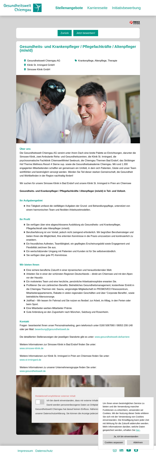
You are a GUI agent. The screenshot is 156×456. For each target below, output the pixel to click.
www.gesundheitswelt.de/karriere (112, 337)
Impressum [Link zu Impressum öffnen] (25, 450)
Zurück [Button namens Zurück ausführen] (65, 33)
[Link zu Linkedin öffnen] (121, 450)
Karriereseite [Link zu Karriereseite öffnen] (97, 8)
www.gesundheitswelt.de (33, 371)
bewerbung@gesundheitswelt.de (52, 329)
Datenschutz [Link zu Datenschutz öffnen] (44, 450)
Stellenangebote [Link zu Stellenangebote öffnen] (69, 8)
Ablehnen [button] (138, 442)
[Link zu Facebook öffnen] (136, 450)
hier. (138, 430)
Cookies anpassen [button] (114, 442)
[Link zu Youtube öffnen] (129, 450)
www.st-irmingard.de (31, 360)
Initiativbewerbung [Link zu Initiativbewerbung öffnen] (126, 8)
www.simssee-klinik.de (31, 348)
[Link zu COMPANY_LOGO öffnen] (23, 8)
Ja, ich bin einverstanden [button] (126, 436)
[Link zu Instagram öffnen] (114, 450)
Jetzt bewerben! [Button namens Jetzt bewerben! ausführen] (85, 33)
